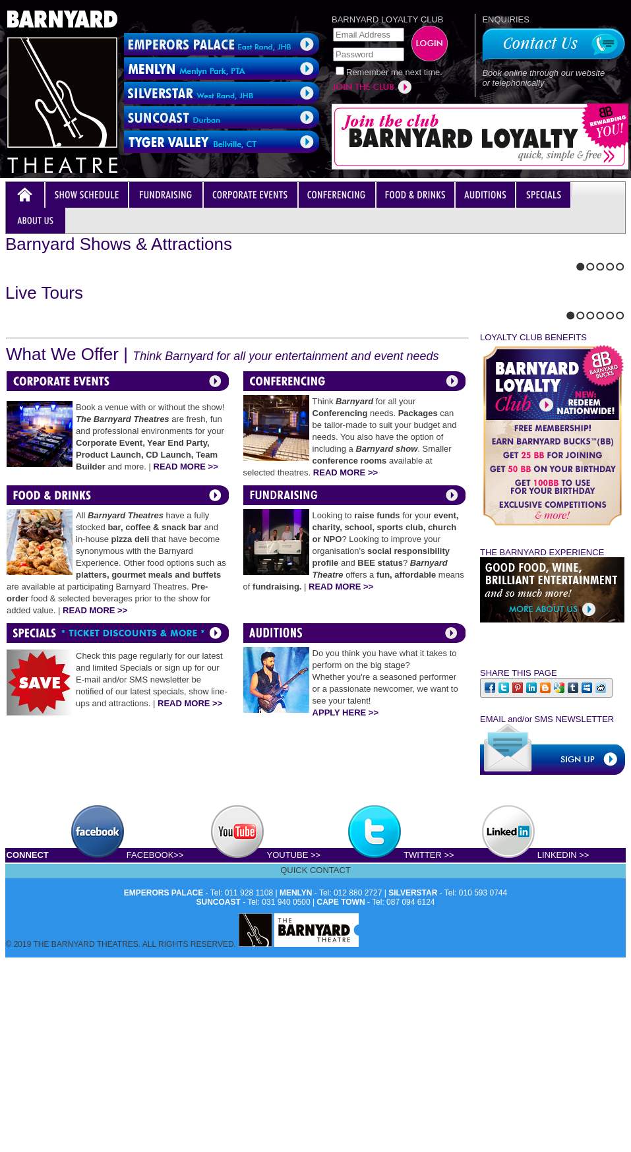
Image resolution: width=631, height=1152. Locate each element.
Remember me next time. (394, 72)
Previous (9, 460)
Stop (37, 460)
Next (20, 460)
